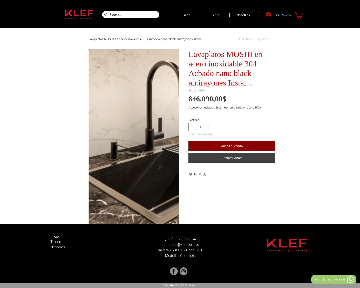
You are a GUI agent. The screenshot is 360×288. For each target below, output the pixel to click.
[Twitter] (205, 174)
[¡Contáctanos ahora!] (333, 279)
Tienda (55, 242)
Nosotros (57, 247)
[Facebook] (195, 174)
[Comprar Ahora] (231, 158)
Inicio (54, 236)
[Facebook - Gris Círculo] (174, 271)
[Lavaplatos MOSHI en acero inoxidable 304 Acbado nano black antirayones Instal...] (146, 39)
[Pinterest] (200, 174)
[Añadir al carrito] (231, 146)
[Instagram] (183, 271)
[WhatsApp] (190, 174)
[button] (299, 15)
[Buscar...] (130, 15)
